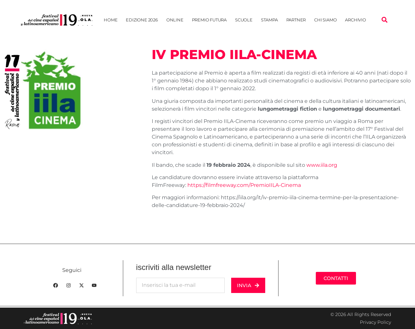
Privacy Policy (375, 322)
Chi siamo (325, 19)
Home (110, 19)
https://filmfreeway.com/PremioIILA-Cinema (244, 185)
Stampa (269, 19)
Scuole (244, 19)
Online (175, 19)
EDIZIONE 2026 (142, 19)
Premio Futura (209, 19)
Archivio (355, 19)
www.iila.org (321, 165)
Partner (296, 19)
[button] (384, 20)
